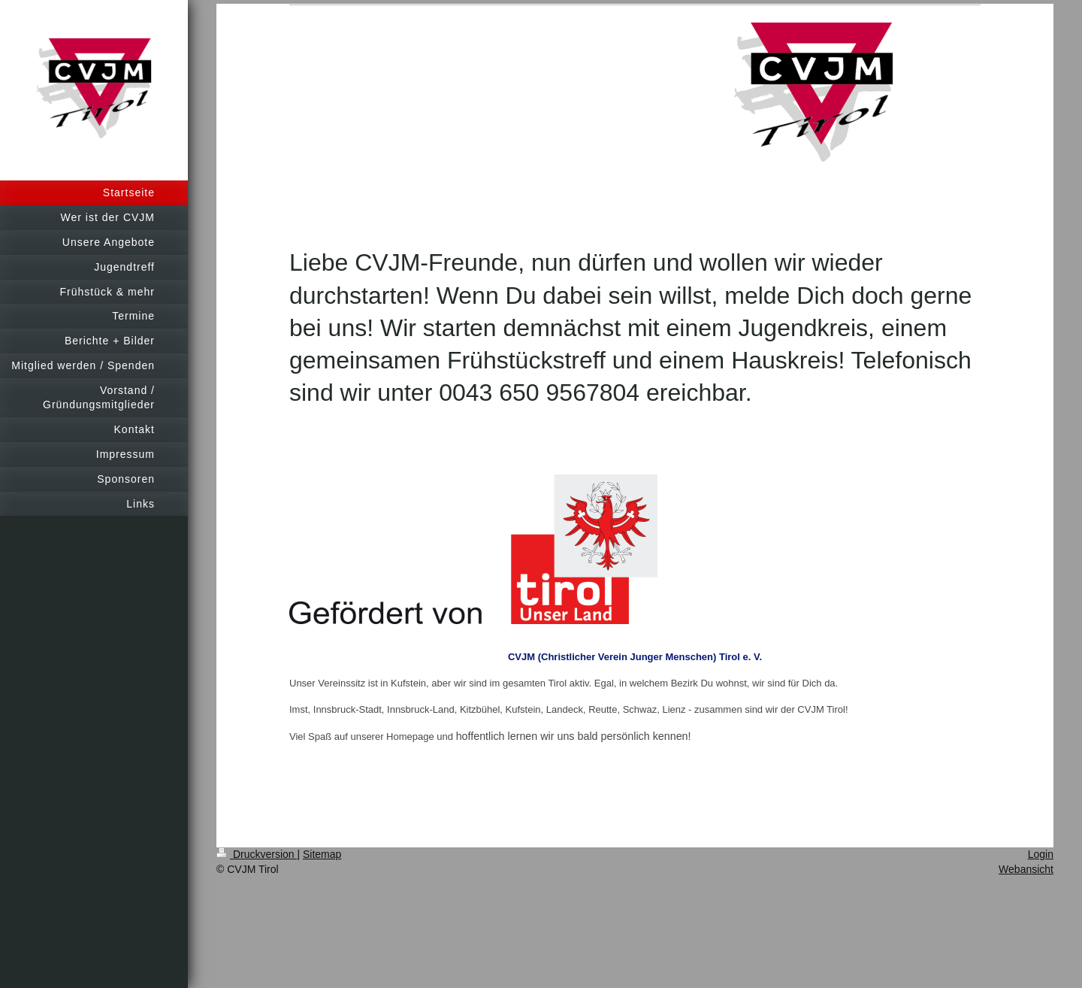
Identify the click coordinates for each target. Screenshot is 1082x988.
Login (1040, 854)
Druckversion (256, 854)
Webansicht (1026, 869)
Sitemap (322, 854)
